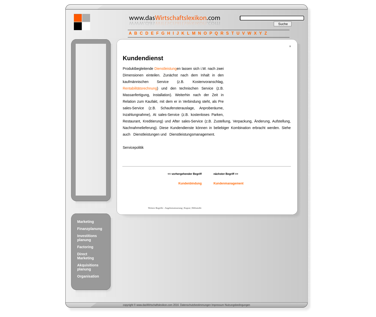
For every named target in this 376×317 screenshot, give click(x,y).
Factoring (85, 247)
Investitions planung (87, 238)
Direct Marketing (85, 256)
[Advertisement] (91, 120)
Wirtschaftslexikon (157, 305)
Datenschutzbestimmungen (195, 305)
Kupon (187, 208)
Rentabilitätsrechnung (140, 88)
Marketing (85, 222)
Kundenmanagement (229, 183)
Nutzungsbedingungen (237, 305)
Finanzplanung (89, 229)
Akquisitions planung (87, 267)
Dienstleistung (165, 69)
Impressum (218, 305)
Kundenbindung (190, 183)
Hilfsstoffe (196, 208)
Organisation (88, 276)
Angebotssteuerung (173, 208)
